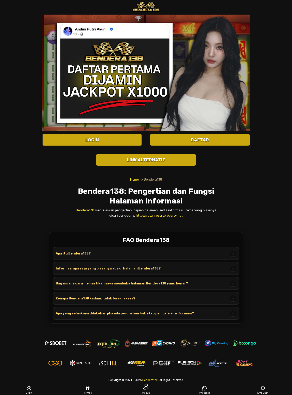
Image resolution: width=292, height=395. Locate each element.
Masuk (146, 390)
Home (134, 179)
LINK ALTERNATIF (146, 159)
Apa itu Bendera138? (146, 253)
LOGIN (92, 139)
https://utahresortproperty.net (159, 215)
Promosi (87, 390)
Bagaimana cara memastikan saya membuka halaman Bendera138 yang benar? (146, 283)
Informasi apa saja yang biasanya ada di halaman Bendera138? (146, 268)
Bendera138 (85, 210)
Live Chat (262, 390)
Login (29, 390)
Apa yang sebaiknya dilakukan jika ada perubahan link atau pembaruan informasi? (146, 313)
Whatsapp (204, 390)
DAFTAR (200, 139)
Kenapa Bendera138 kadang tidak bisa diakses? (146, 298)
